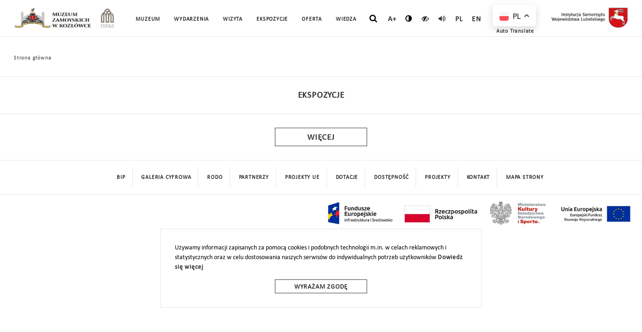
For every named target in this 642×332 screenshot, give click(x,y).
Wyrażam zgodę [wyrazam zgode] (321, 287)
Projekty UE (302, 177)
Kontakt (478, 177)
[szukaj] (373, 19)
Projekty (437, 177)
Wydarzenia (191, 19)
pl (459, 19)
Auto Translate (515, 31)
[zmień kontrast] (408, 18)
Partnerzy (254, 177)
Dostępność (391, 177)
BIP (121, 177)
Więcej (321, 137)
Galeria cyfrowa (166, 177)
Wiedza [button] (346, 19)
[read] (442, 18)
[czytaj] (425, 18)
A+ (392, 19)
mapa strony (525, 177)
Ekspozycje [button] (272, 19)
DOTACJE (347, 177)
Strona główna (32, 58)
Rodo (214, 177)
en (476, 19)
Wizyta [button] (233, 19)
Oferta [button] (312, 19)
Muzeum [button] (148, 19)
